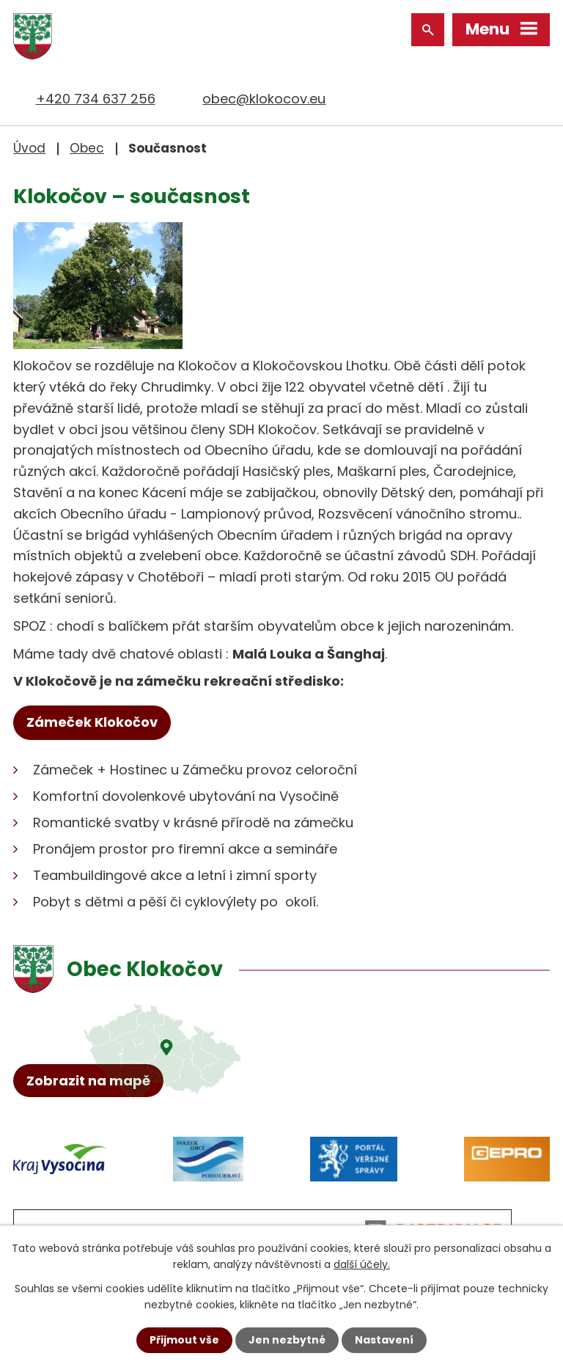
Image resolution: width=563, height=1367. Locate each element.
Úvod (29, 148)
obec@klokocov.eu (263, 98)
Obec (87, 148)
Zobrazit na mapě (88, 1080)
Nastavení (384, 1340)
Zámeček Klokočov (92, 722)
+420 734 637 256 (95, 98)
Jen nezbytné (287, 1340)
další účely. (362, 1264)
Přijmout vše (184, 1340)
